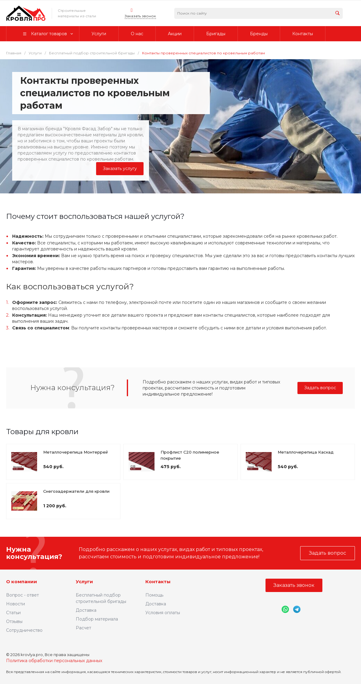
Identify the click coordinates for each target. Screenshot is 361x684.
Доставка (86, 610)
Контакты (158, 581)
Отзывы (14, 621)
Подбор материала (97, 619)
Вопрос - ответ (22, 595)
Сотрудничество (24, 630)
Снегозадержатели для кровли (76, 491)
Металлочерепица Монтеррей (75, 452)
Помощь (154, 595)
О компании (21, 581)
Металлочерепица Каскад (306, 452)
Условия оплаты (162, 612)
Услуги (84, 581)
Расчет (83, 628)
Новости (15, 604)
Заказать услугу (120, 168)
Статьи (13, 612)
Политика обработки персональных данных (54, 660)
